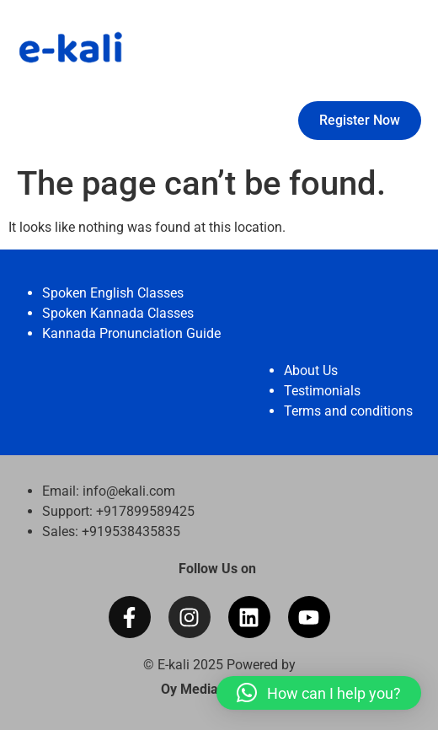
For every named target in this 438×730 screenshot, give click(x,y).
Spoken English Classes (113, 293)
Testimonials (322, 391)
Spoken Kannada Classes (118, 313)
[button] (318, 693)
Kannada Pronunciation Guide (131, 333)
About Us (311, 370)
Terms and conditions (348, 411)
